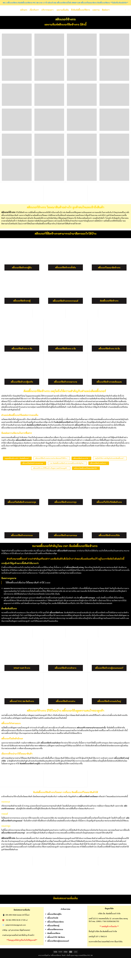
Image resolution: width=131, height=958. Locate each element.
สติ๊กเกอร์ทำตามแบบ (8, 730)
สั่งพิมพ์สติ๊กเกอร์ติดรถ (80, 10)
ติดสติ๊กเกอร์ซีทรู (72, 212)
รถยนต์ (4, 813)
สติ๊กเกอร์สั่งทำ (117, 727)
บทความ (96, 10)
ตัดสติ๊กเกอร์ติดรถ (53, 933)
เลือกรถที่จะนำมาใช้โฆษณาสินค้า (16, 753)
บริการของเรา (47, 10)
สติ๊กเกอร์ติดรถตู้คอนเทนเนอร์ (58, 941)
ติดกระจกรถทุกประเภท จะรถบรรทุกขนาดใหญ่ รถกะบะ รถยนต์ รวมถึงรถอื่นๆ (37, 588)
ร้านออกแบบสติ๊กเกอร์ (19, 846)
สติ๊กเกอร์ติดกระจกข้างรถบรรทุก (13, 832)
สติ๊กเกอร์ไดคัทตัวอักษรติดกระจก (106, 745)
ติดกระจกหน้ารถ (117, 440)
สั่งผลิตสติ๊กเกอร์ (42, 223)
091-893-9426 (11, 915)
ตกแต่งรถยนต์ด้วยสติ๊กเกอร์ (85, 818)
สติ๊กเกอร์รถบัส (52, 918)
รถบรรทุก (5, 826)
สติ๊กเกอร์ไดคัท (89, 445)
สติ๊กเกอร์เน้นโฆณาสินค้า (10, 215)
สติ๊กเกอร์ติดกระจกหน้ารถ (44, 440)
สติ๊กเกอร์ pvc (41, 550)
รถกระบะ (5, 801)
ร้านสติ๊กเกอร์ (41, 553)
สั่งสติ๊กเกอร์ (109, 221)
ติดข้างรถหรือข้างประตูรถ (19, 597)
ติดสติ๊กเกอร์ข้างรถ (53, 427)
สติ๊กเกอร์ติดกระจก (39, 212)
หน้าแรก (23, 10)
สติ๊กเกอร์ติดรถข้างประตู (75, 567)
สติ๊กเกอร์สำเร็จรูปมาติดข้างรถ (91, 730)
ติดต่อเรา (106, 10)
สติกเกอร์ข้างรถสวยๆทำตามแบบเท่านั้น (91, 727)
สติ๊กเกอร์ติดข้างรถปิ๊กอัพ (104, 612)
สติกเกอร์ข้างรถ (8, 838)
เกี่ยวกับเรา (34, 10)
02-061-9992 (11, 920)
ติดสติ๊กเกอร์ (118, 407)
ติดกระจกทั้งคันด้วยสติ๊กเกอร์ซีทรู (34, 591)
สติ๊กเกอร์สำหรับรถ (12, 612)
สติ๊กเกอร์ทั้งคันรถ (10, 600)
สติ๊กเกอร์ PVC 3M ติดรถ (56, 937)
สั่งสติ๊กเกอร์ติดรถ (78, 407)
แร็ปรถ (89, 550)
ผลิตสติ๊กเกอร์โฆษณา (40, 215)
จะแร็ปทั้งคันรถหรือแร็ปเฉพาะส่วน (111, 550)
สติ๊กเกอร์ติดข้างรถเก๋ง (24, 440)
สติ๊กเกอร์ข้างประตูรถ (87, 597)
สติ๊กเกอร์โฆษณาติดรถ (55, 922)
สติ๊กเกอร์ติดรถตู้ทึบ (54, 914)
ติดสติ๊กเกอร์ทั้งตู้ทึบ (34, 808)
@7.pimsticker (14, 930)
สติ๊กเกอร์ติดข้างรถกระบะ (66, 550)
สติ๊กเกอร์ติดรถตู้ (53, 925)
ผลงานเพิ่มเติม (63, 10)
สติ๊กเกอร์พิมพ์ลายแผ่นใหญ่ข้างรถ (69, 445)
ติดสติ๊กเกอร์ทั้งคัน (107, 597)
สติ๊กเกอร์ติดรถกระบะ (55, 929)
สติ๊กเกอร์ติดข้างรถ (56, 612)
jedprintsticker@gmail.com (16, 925)
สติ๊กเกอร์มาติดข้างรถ (117, 715)
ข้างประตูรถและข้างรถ (16, 841)
